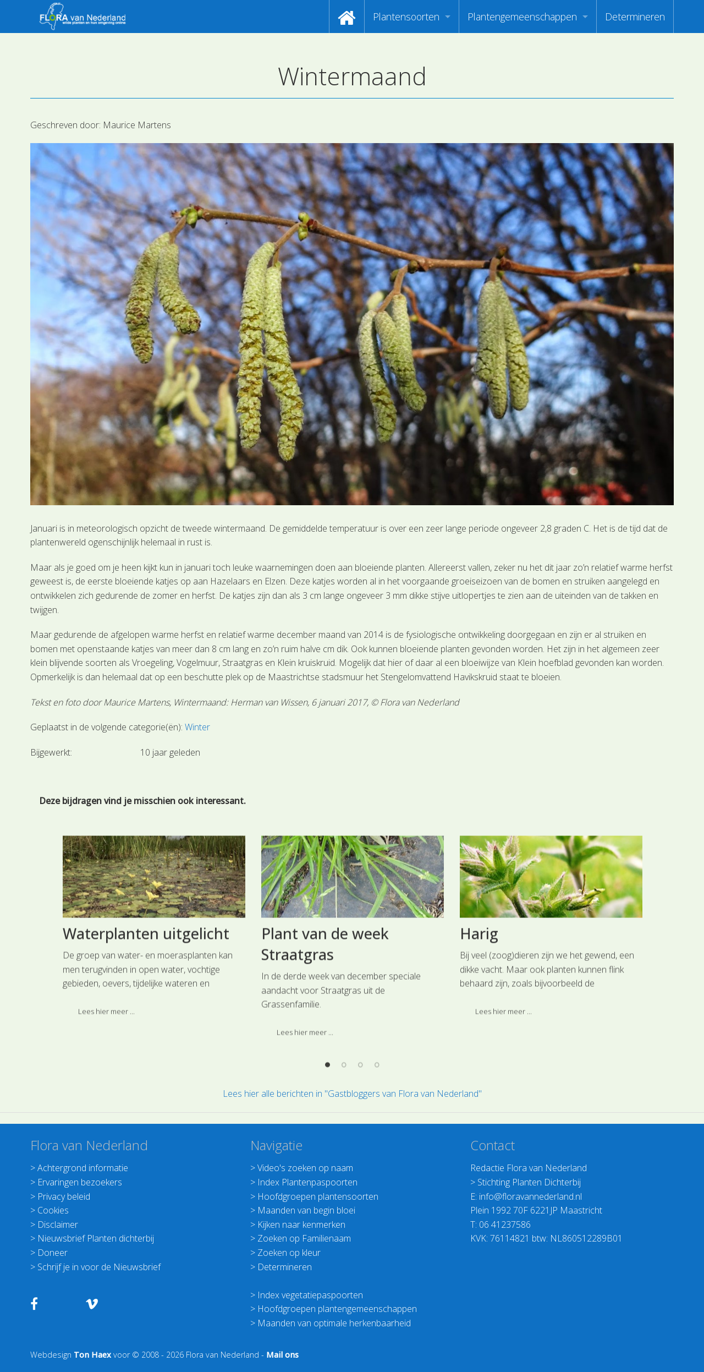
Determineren (635, 16)
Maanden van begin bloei (306, 1210)
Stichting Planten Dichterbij (529, 1182)
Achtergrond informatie (82, 1168)
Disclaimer (57, 1224)
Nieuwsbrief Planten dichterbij (95, 1238)
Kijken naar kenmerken (301, 1224)
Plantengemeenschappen (522, 16)
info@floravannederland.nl (530, 1196)
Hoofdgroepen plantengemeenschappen (337, 1309)
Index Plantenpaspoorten (307, 1182)
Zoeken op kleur (289, 1253)
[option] (153, 1020)
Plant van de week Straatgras (325, 1034)
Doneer (52, 1253)
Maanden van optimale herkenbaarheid (334, 1323)
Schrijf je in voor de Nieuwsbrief (99, 1267)
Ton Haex (92, 1354)
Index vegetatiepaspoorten (310, 1295)
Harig (479, 1024)
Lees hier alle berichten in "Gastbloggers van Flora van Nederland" (352, 1093)
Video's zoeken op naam (305, 1168)
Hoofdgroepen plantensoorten (317, 1196)
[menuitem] (346, 16)
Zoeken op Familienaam (304, 1238)
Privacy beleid (63, 1196)
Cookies (53, 1210)
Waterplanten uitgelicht (146, 1024)
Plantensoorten (406, 16)
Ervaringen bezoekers (79, 1182)
